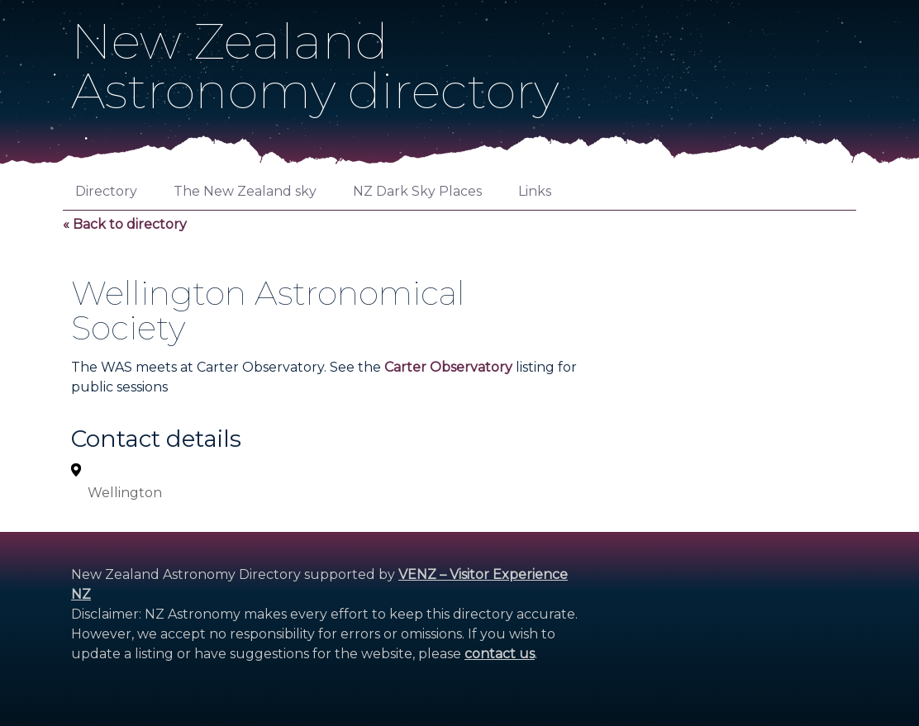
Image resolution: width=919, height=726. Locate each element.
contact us (499, 654)
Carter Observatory (448, 367)
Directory (106, 191)
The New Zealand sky (245, 191)
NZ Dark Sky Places (417, 191)
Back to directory (130, 224)
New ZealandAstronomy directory (315, 66)
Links (534, 191)
